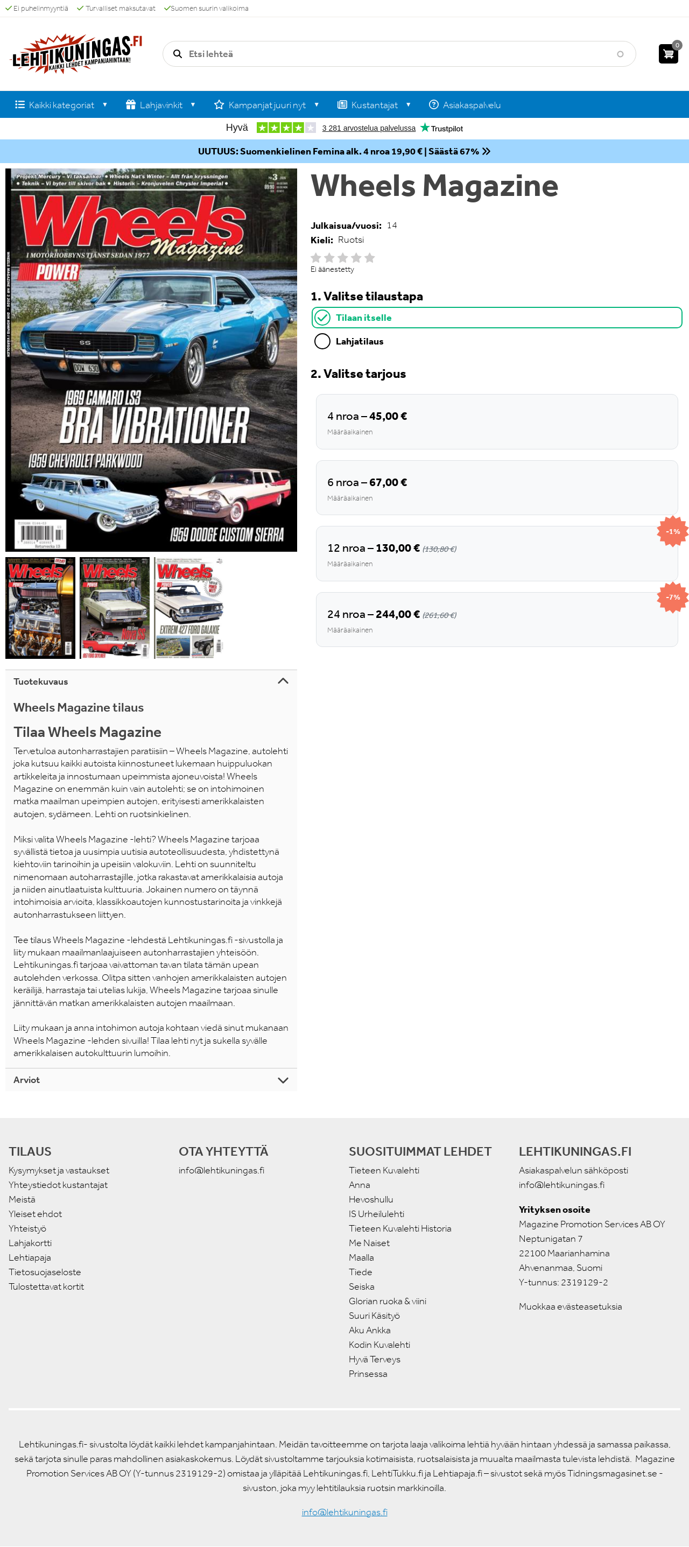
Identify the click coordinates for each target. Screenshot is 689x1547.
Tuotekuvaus (40, 681)
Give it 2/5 (329, 257)
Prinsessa (368, 1374)
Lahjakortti (30, 1243)
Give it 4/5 (356, 257)
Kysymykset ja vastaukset (59, 1170)
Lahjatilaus (360, 341)
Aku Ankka (370, 1330)
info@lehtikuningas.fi (221, 1170)
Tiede (360, 1272)
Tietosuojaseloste (45, 1272)
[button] (151, 360)
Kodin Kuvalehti (379, 1345)
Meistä (22, 1199)
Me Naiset (369, 1243)
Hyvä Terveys (374, 1359)
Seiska (362, 1286)
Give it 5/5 (369, 257)
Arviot (26, 1080)
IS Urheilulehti (376, 1214)
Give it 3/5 (343, 257)
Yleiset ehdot (35, 1214)
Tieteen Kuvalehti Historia (400, 1228)
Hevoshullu (371, 1199)
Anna (359, 1185)
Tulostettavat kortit (46, 1286)
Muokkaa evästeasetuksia (570, 1306)
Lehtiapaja (30, 1257)
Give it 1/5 (316, 257)
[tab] (497, 317)
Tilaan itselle (364, 317)
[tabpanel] (497, 505)
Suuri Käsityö (374, 1315)
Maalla (361, 1257)
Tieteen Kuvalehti (384, 1170)
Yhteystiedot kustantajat (58, 1185)
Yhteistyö (27, 1228)
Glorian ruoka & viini (387, 1301)
